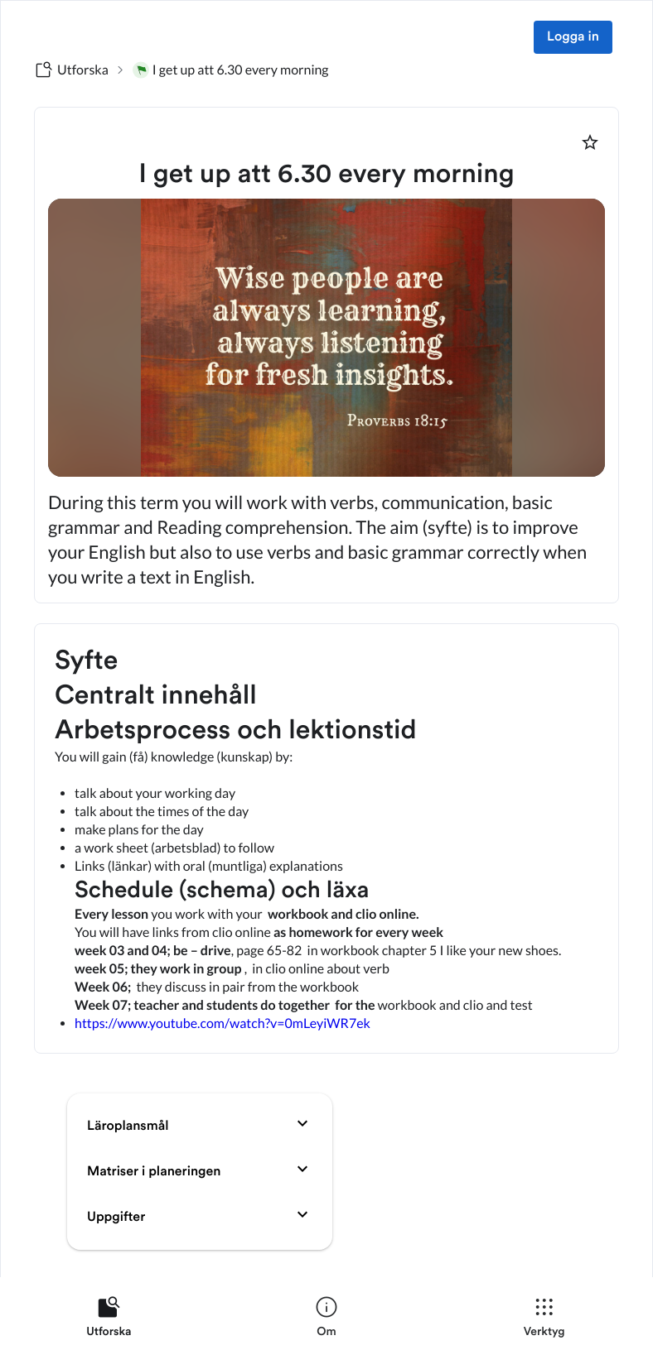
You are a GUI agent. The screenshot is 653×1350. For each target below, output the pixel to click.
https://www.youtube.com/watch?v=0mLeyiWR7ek (222, 1023)
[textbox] (326, 838)
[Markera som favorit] (590, 142)
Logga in (573, 37)
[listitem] (109, 1320)
